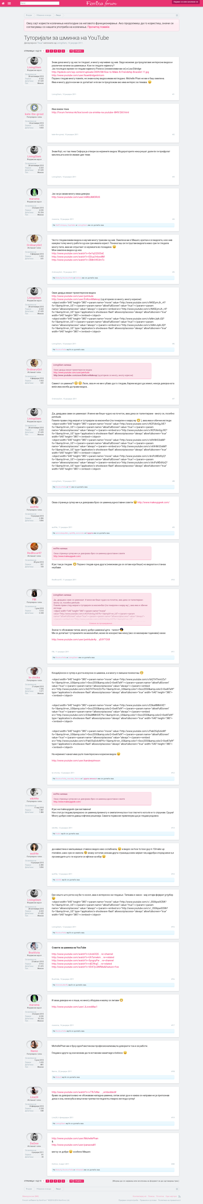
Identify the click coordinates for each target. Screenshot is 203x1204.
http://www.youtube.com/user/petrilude (73, 296)
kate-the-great (34, 122)
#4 (173, 219)
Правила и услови (148, 1200)
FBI (69, 487)
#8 (173, 481)
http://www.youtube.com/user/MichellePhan (75, 1138)
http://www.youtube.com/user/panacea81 (74, 1145)
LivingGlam (62, 43)
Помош (151, 1196)
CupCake (71, 225)
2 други (89, 533)
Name (77, 779)
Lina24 (34, 1105)
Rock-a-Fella (67, 278)
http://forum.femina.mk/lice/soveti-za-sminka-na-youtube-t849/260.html (90, 112)
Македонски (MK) (30, 1196)
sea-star (70, 779)
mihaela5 (79, 1170)
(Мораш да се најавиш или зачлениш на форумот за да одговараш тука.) (145, 1181)
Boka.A (59, 278)
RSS (179, 1196)
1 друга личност (89, 779)
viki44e (34, 806)
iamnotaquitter (62, 533)
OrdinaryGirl (34, 253)
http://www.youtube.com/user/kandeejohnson (76, 760)
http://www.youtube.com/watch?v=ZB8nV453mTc (78, 260)
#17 (172, 1025)
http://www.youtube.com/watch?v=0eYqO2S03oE (78, 253)
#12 (172, 773)
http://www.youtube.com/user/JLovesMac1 (74, 1006)
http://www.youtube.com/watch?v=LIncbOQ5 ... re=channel (82, 954)
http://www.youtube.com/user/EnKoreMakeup (76, 299)
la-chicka (34, 685)
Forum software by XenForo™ (46, 1200)
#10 (172, 580)
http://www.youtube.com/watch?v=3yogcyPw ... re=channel (83, 960)
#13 (172, 828)
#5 (173, 272)
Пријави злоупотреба (128, 1200)
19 (71, 51)
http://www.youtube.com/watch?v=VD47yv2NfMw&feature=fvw (85, 967)
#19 (172, 1118)
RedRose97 (34, 561)
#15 (172, 927)
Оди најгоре (171, 1196)
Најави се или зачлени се (186, 2)
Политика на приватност (169, 1200)
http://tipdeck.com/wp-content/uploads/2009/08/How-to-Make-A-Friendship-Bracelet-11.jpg (100, 72)
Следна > (78, 51)
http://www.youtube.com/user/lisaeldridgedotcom (78, 75)
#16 (172, 979)
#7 (173, 399)
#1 (173, 94)
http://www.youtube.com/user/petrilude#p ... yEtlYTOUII (81, 639)
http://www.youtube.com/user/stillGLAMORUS (76, 197)
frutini (58, 834)
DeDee (78, 278)
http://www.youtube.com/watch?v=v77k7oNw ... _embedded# (84, 1092)
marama (34, 206)
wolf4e (34, 514)
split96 (72, 533)
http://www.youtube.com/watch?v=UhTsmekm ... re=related (83, 957)
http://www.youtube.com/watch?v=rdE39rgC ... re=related (82, 963)
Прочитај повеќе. (99, 27)
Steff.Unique (61, 225)
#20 (172, 1164)
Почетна (160, 1196)
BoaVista (34, 960)
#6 (173, 344)
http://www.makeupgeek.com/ (154, 502)
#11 (172, 652)
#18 (172, 1071)
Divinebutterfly (62, 985)
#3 (173, 177)
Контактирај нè (139, 1196)
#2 (173, 134)
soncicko (80, 533)
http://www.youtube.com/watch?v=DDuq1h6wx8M (78, 256)
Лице (40, 43)
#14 (172, 874)
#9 (173, 527)
